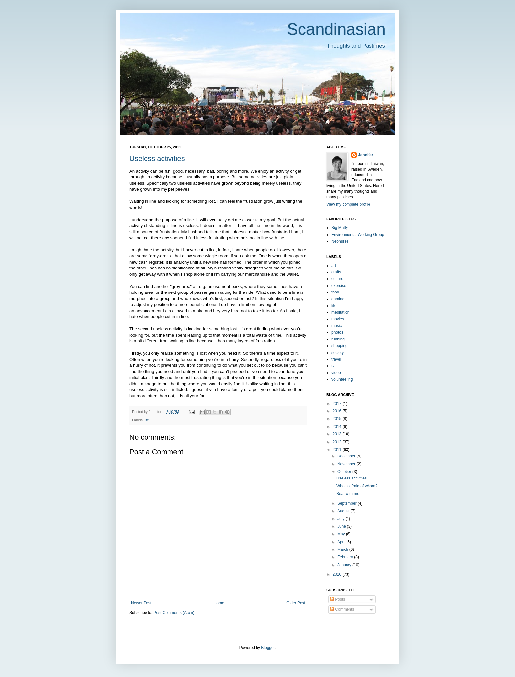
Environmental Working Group (357, 234)
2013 (338, 434)
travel (336, 359)
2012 (338, 442)
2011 (338, 449)
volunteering (342, 379)
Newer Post (141, 603)
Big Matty (339, 227)
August (344, 511)
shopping (339, 345)
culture (337, 278)
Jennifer (365, 155)
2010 (338, 574)
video (336, 372)
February (345, 557)
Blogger (268, 647)
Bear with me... (349, 493)
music (336, 325)
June (342, 526)
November (347, 464)
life (147, 420)
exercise (338, 285)
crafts (336, 272)
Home (219, 603)
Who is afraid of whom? (356, 486)
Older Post (295, 603)
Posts (337, 599)
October (344, 471)
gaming (337, 299)
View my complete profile (348, 204)
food (335, 292)
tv (332, 365)
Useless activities (157, 158)
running (338, 339)
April (341, 542)
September (347, 503)
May (341, 534)
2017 (338, 403)
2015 (338, 418)
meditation (340, 312)
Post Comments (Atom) (173, 612)
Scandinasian (336, 29)
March (343, 549)
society (337, 352)
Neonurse (339, 241)
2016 (338, 411)
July (341, 518)
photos (337, 332)
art (333, 265)
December (347, 456)
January (344, 565)
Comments (342, 609)
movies (337, 319)
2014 (338, 426)
